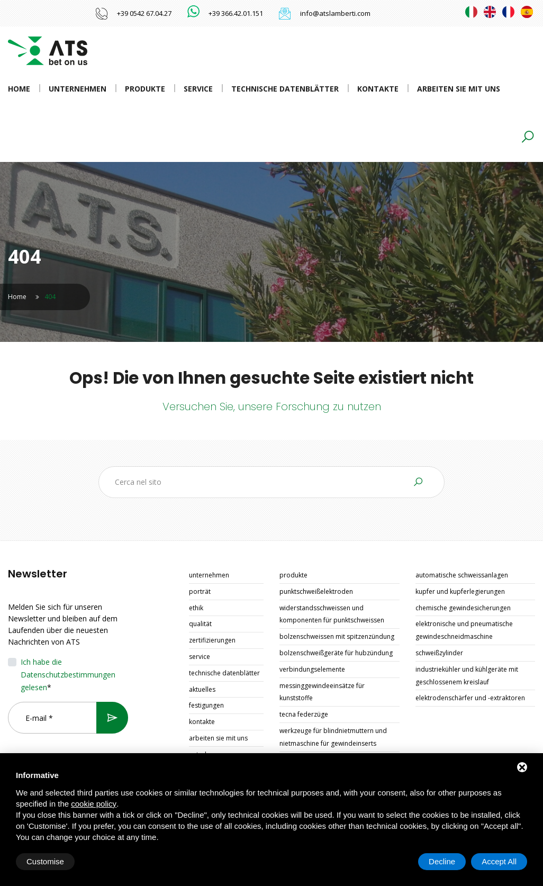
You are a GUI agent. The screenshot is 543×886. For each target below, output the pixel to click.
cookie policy (93, 803)
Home (19, 89)
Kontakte (378, 89)
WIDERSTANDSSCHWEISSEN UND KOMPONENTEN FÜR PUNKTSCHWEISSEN (331, 614)
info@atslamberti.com (335, 13)
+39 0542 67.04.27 (144, 13)
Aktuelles (202, 689)
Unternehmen (77, 89)
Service (198, 89)
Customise (45, 861)
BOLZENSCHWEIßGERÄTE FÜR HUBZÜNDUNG (336, 652)
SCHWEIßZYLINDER (439, 652)
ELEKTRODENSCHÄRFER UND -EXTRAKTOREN (470, 697)
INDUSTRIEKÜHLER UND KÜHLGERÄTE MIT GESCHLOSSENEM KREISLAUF (466, 675)
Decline (442, 861)
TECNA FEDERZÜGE (303, 714)
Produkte (145, 89)
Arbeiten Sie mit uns (458, 89)
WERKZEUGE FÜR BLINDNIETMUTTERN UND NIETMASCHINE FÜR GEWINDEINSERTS (333, 737)
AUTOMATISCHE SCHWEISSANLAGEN (461, 575)
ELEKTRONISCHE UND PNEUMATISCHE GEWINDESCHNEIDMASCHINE (464, 630)
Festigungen (206, 705)
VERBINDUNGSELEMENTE (312, 669)
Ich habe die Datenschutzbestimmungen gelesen (68, 674)
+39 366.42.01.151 (236, 13)
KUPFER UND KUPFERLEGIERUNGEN (460, 591)
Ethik (196, 607)
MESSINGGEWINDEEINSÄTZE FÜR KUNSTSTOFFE (322, 692)
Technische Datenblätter (285, 89)
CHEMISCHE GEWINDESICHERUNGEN (463, 607)
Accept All (499, 861)
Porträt (200, 591)
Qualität (200, 623)
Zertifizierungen (212, 640)
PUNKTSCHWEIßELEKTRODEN (316, 591)
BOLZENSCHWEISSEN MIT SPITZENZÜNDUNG (336, 636)
